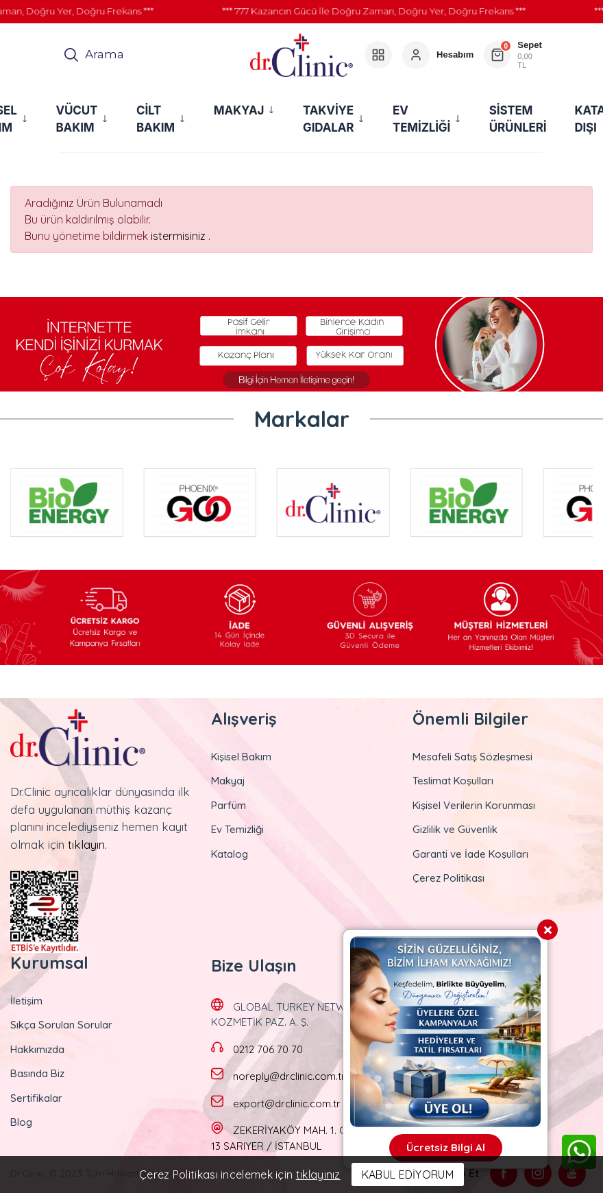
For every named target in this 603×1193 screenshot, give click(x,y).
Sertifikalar (36, 1098)
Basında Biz (37, 1073)
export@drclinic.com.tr (287, 1103)
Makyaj (228, 780)
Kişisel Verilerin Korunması (474, 805)
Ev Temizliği (237, 829)
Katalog (229, 853)
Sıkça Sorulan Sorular (61, 1024)
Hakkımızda (37, 1049)
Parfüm (228, 805)
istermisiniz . (180, 236)
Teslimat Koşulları (453, 780)
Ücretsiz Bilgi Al (445, 1147)
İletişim (26, 1000)
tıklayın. (87, 844)
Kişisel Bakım (241, 756)
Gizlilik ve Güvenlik (455, 829)
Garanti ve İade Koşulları (470, 853)
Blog (21, 1122)
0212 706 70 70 (268, 1049)
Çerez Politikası (448, 877)
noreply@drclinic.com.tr (289, 1076)
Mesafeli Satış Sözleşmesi (472, 756)
